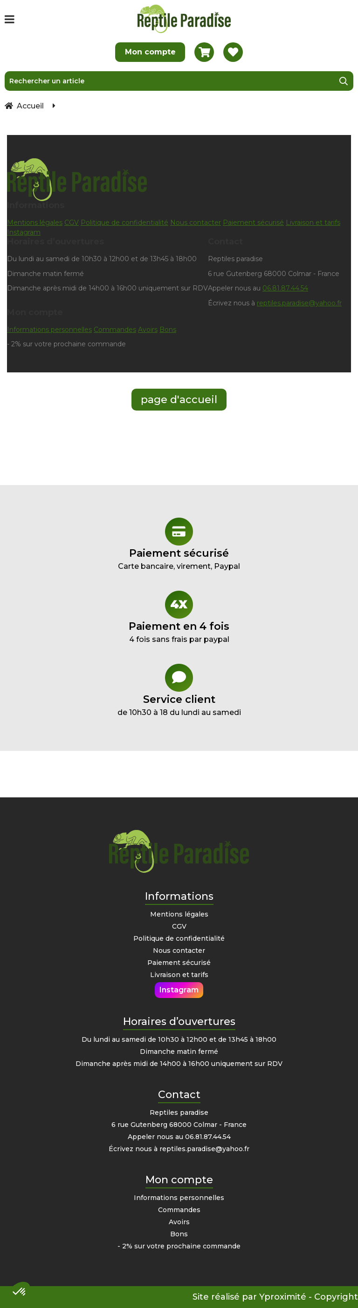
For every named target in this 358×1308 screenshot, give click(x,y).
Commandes (115, 329)
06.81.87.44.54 (285, 288)
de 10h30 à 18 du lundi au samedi (179, 690)
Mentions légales (34, 222)
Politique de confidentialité (124, 222)
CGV (71, 222)
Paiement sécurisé (253, 222)
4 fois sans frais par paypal (179, 617)
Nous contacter (195, 222)
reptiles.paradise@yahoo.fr (299, 303)
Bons (167, 329)
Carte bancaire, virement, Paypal (179, 544)
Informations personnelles (49, 329)
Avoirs (148, 329)
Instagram (24, 232)
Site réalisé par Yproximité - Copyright (275, 1297)
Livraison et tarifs (313, 222)
